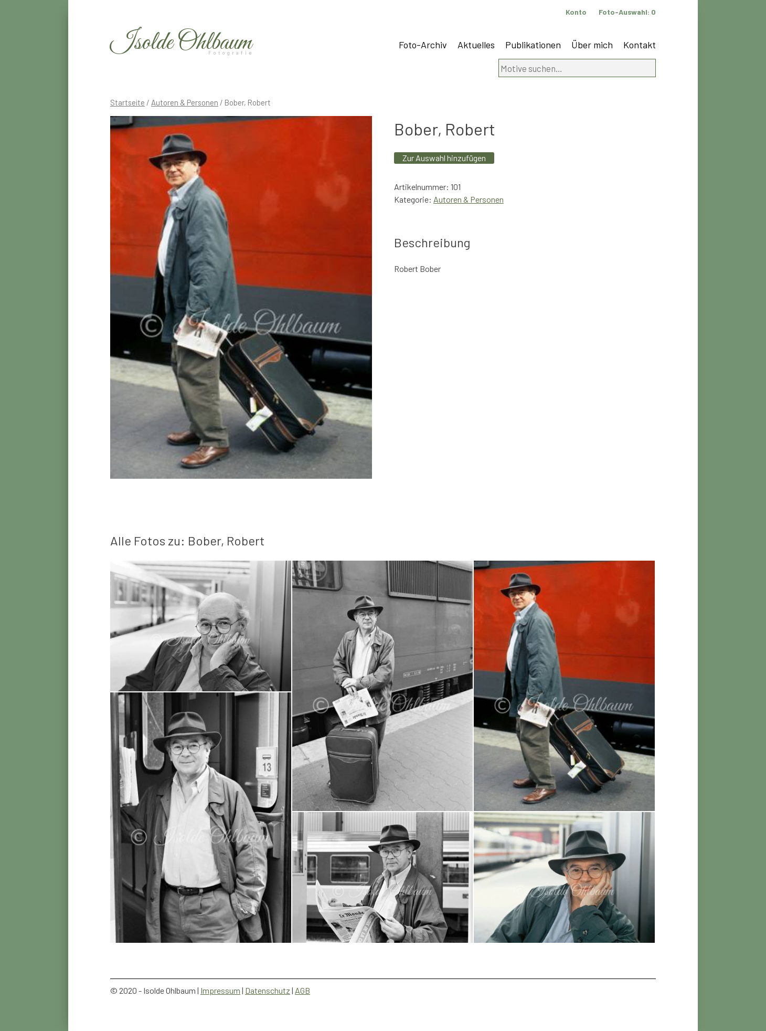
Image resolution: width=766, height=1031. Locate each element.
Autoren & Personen (184, 102)
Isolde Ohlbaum (181, 42)
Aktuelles (476, 44)
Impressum (220, 990)
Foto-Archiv (423, 44)
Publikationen (533, 44)
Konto (576, 11)
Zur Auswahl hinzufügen (444, 158)
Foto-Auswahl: (627, 11)
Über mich (592, 44)
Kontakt (639, 44)
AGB (302, 990)
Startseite (127, 102)
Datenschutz (267, 990)
